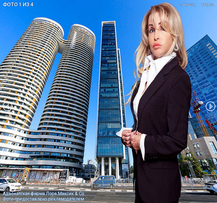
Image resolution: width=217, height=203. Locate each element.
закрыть (208, 4)
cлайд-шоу (187, 4)
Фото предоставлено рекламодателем (43, 199)
